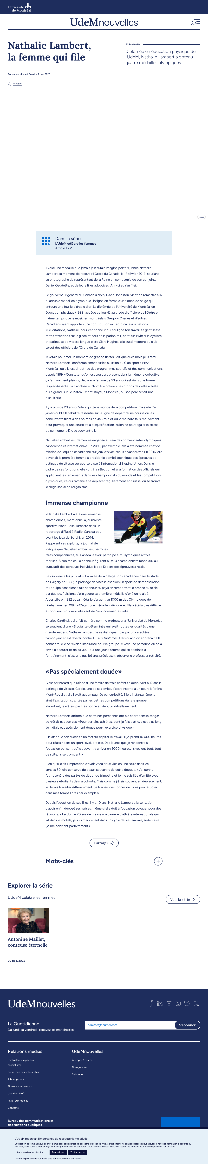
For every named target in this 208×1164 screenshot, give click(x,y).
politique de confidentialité (38, 1158)
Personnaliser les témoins (31, 1152)
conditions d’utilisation (70, 1158)
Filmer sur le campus (20, 1094)
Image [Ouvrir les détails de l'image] (201, 225)
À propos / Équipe (82, 1068)
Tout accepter (78, 1152)
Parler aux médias (18, 1108)
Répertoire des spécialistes (23, 1080)
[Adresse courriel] (130, 1033)
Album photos (16, 1087)
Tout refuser (58, 1152)
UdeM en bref (16, 1101)
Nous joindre (79, 1075)
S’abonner (78, 1082)
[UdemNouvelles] (104, 26)
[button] (195, 26)
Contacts (13, 1115)
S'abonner (187, 1033)
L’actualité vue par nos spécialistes (21, 1070)
